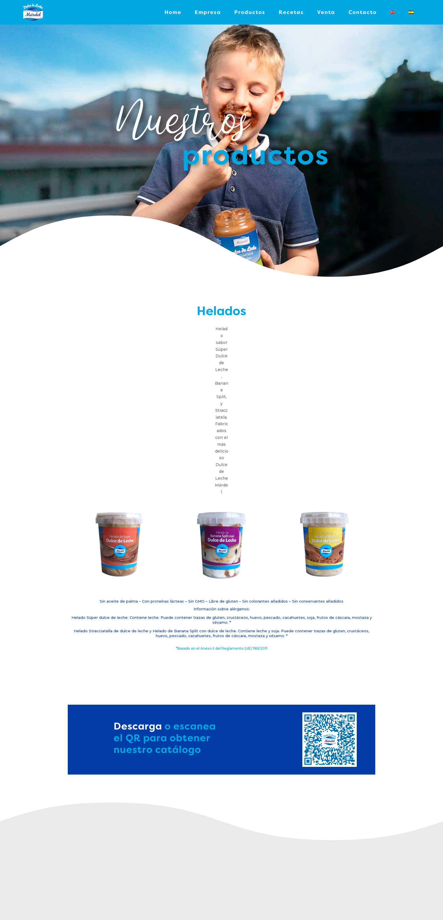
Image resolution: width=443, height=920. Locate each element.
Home (173, 12)
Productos (249, 12)
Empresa (208, 12)
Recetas (291, 12)
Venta (326, 12)
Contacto (362, 12)
